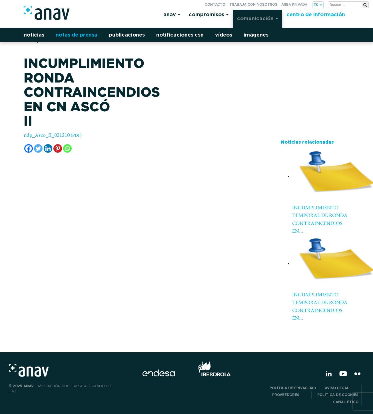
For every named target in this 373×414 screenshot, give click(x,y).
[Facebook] (28, 148)
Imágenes (256, 35)
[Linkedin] (48, 148)
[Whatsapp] (67, 148)
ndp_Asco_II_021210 (53, 135)
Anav (171, 14)
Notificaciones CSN (180, 35)
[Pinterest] (57, 148)
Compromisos (208, 14)
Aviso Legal (341, 388)
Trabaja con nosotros (253, 4)
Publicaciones (127, 35)
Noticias (34, 35)
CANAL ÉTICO (345, 402)
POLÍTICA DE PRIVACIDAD (293, 388)
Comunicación (257, 18)
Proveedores (290, 395)
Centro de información (315, 14)
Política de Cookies (337, 395)
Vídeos (223, 35)
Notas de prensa (76, 35)
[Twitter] (38, 148)
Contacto (215, 4)
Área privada (294, 4)
